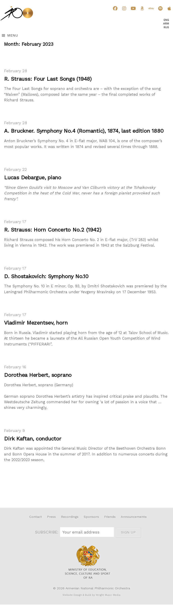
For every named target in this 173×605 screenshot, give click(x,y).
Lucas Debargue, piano (32, 177)
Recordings (70, 516)
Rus (166, 27)
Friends (110, 516)
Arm (166, 23)
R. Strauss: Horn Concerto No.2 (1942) (52, 230)
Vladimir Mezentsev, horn (35, 323)
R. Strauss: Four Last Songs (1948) (48, 79)
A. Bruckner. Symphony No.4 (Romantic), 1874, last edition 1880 (84, 131)
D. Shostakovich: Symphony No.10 (46, 276)
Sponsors (91, 516)
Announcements (134, 516)
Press (51, 516)
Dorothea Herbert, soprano (38, 375)
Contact (35, 516)
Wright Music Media (108, 595)
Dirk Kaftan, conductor (32, 439)
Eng (166, 20)
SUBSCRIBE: (47, 532)
